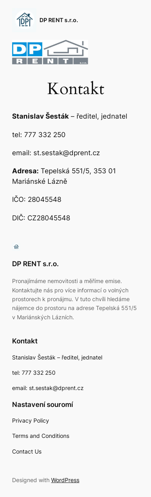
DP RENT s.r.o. (58, 19)
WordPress (65, 479)
